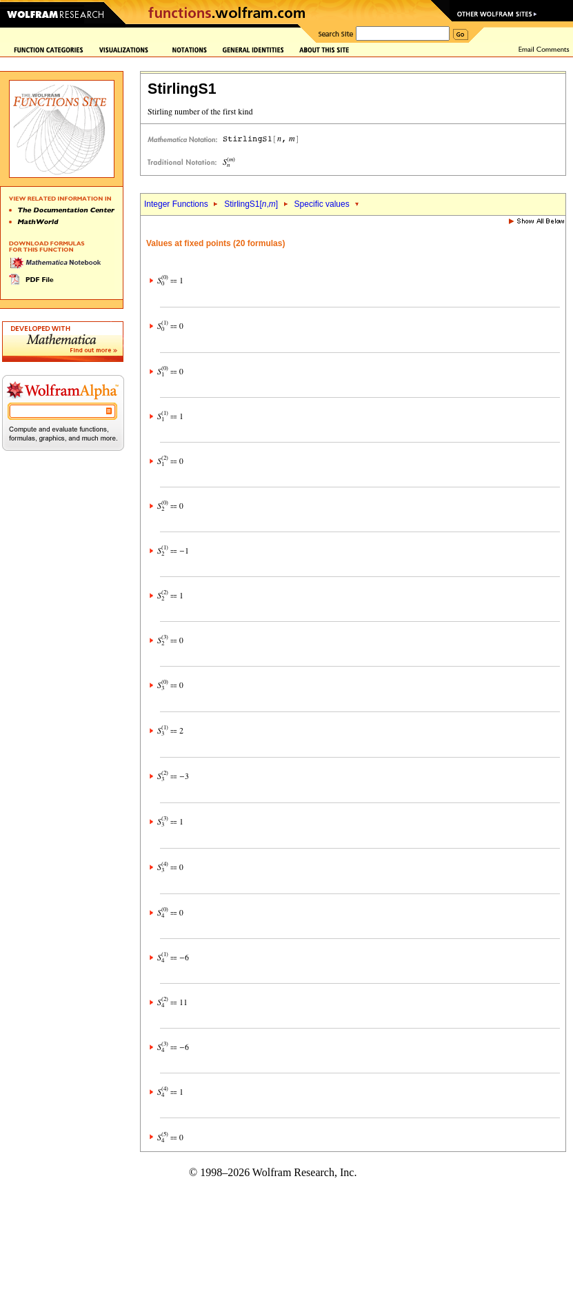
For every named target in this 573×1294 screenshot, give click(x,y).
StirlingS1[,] (251, 204)
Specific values (322, 204)
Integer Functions (176, 204)
